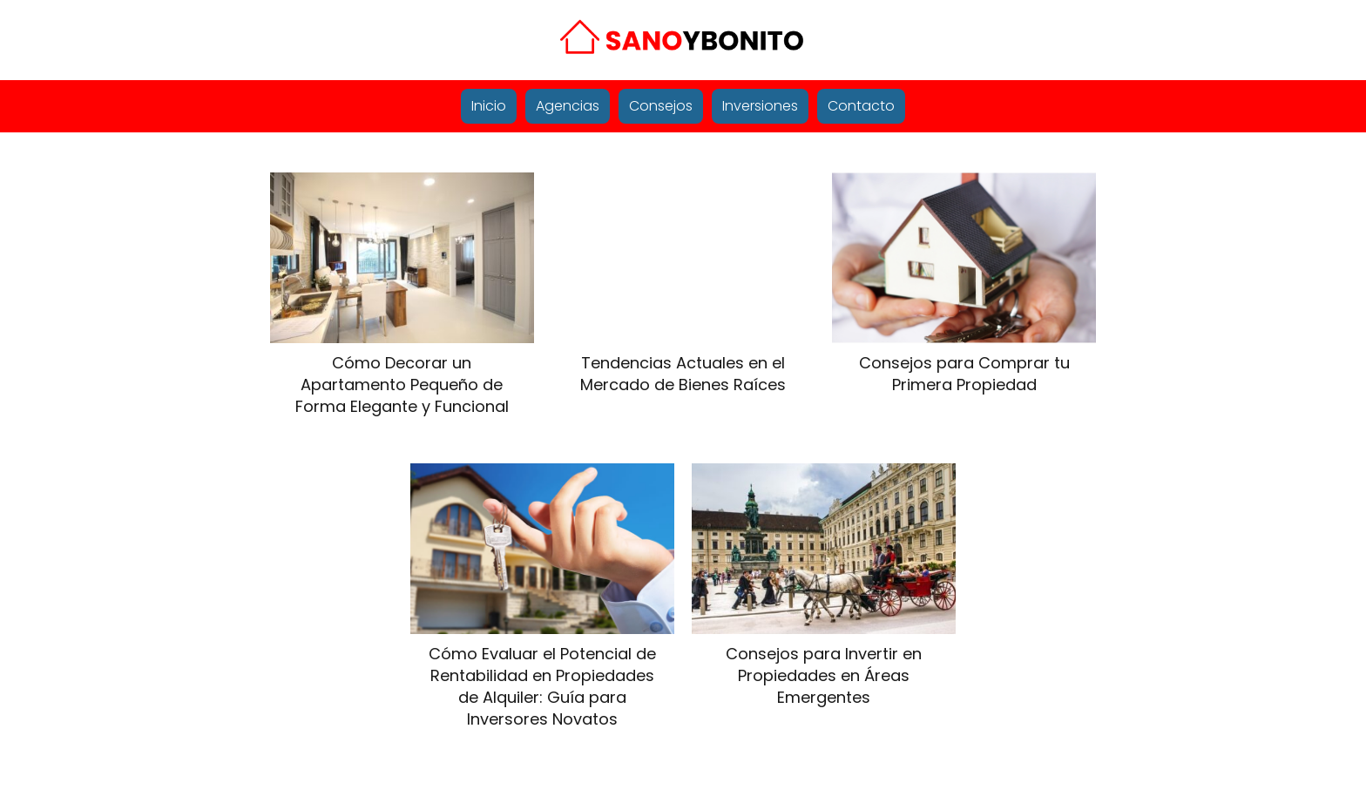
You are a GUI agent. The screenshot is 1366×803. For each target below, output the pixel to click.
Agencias (567, 106)
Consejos (661, 106)
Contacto (861, 106)
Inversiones (760, 106)
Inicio (488, 106)
